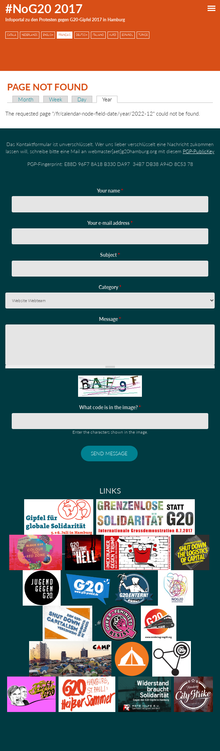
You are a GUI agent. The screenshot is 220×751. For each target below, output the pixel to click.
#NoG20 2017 (44, 8)
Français (65, 35)
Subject (110, 255)
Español (127, 35)
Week (55, 99)
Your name (110, 191)
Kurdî (112, 35)
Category (110, 287)
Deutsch (81, 35)
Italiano (98, 35)
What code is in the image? (110, 407)
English (48, 35)
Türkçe (143, 35)
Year (109, 99)
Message (110, 319)
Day (82, 99)
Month (25, 99)
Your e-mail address (110, 223)
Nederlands (30, 35)
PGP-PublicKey (198, 151)
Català (11, 35)
